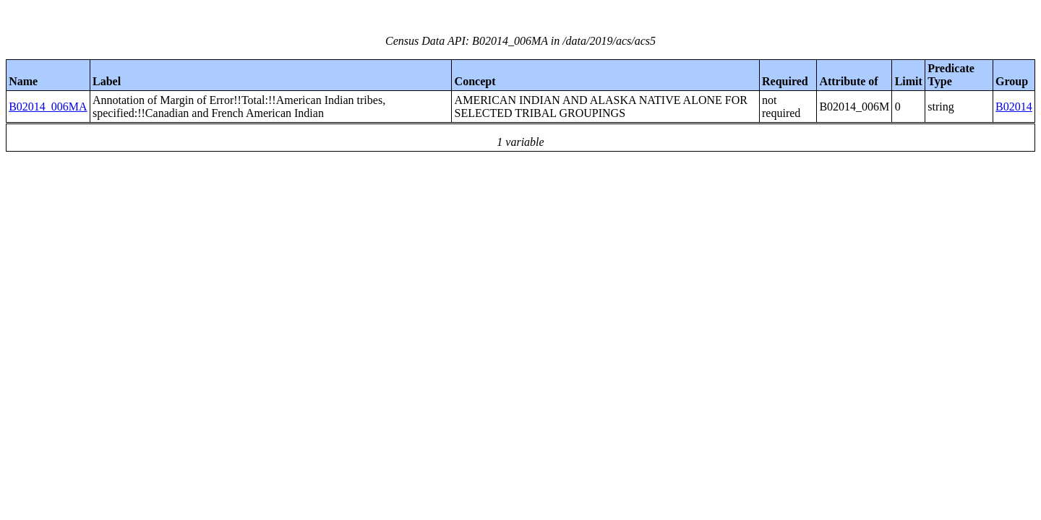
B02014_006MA (48, 106)
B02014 (1013, 106)
